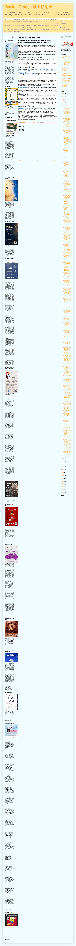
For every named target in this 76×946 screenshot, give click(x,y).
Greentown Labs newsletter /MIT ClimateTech (12, 27)
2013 (63, 480)
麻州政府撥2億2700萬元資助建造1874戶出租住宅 (66, 245)
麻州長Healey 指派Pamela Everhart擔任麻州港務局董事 (66, 123)
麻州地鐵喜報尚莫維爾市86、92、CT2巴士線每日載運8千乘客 (67, 127)
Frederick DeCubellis (23, 78)
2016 (63, 475)
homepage (44, 74)
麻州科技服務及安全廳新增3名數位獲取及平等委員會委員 (67, 131)
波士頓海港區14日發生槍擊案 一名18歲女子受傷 (67, 285)
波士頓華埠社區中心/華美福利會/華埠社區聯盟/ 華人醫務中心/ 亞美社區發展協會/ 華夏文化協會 (21, 21)
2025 (63, 94)
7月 (64, 105)
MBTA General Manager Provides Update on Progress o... (67, 304)
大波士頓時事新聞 (7, 19)
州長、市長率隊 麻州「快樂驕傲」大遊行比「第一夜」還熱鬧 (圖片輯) (66, 368)
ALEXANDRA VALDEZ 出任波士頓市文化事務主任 (67, 386)
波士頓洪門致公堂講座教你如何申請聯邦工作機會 (67, 256)
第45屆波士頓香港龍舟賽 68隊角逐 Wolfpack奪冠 (66, 331)
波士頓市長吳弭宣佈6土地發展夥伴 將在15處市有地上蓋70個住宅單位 (66, 324)
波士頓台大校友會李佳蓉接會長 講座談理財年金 (67, 147)
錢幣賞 (63, 88)
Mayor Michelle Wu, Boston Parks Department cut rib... (66, 164)
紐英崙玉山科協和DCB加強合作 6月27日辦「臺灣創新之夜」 (66, 218)
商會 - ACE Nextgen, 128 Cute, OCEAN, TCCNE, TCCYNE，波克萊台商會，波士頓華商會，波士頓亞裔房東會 (22, 25)
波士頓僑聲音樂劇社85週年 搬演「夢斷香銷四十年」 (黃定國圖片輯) (67, 444)
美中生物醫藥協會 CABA (66, 80)
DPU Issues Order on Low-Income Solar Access (66, 428)
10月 (64, 100)
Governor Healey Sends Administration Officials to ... (66, 188)
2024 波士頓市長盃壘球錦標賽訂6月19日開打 (66, 356)
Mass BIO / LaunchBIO (55, 27)
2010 (63, 484)
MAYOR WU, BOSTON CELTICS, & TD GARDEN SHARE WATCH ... (66, 424)
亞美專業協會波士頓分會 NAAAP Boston (66, 74)
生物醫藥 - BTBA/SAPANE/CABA (26, 27)
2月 (64, 461)
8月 (64, 103)
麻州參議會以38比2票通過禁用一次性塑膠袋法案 (66, 238)
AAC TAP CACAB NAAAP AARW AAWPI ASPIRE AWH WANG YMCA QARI (51, 21)
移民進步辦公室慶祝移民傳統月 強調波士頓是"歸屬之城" (67, 292)
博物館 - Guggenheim (55, 25)
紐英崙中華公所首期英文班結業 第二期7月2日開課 (67, 289)
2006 (63, 490)
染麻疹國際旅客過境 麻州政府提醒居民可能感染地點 (66, 112)
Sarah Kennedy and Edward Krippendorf (27, 73)
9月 (64, 102)
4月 (64, 458)
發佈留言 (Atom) (24, 162)
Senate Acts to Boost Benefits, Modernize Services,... (66, 315)
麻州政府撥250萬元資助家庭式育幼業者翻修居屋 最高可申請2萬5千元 (67, 120)
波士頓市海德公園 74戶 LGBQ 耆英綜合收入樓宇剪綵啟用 (66, 116)
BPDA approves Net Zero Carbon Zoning (66, 296)
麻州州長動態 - (63, 27)
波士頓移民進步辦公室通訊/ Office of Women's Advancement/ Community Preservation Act (33, 29)
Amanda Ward (21, 108)
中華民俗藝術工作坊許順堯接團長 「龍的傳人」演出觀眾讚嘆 (67, 448)
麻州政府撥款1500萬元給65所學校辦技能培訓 (66, 352)
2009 (63, 486)
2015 (63, 477)
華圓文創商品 (64, 86)
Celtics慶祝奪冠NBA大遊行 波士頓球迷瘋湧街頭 (66, 231)
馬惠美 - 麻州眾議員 (66, 29)
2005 (63, 492)
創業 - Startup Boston (45, 25)
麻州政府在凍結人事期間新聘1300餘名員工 (67, 253)
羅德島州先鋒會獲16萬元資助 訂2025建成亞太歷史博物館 (67, 242)
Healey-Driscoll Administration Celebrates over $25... (66, 151)
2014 (63, 478)
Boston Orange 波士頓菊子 (28, 6)
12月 (64, 97)
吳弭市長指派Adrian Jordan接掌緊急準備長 (66, 411)
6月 (63, 106)
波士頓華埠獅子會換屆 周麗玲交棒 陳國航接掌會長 (67, 263)
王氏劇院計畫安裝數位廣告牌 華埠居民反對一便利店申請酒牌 (67, 397)
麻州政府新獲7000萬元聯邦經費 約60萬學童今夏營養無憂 (66, 418)
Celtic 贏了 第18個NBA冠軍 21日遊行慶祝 (66, 270)
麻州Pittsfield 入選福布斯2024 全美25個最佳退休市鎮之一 (67, 440)
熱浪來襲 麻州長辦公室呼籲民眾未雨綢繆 (66, 273)
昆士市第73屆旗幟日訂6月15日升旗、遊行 (66, 393)
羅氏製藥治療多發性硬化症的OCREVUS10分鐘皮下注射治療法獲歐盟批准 (67, 192)
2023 (63, 464)
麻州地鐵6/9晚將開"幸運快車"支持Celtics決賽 (67, 404)
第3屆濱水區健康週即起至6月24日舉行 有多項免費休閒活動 (66, 282)
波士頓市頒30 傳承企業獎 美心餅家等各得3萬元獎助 (66, 407)
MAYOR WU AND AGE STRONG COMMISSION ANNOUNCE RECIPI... (67, 432)
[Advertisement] (9, 933)
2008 (63, 487)
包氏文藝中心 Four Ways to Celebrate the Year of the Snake (32, 19)
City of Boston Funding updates (66, 454)
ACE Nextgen (64, 61)
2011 (63, 483)
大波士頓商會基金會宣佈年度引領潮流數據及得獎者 (67, 311)
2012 (63, 481)
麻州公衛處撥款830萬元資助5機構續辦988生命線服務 (67, 134)
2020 (63, 469)
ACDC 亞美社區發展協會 (16, 19)
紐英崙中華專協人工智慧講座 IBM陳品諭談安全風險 (67, 235)
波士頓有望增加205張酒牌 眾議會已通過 (67, 452)
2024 (63, 96)
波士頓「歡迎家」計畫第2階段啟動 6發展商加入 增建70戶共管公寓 (67, 300)
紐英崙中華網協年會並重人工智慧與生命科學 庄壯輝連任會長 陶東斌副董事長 (67, 213)
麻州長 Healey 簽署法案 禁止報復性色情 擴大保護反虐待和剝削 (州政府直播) (66, 249)
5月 (63, 456)
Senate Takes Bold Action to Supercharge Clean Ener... (67, 176)
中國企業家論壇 (64, 85)
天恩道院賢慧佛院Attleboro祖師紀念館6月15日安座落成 (66, 260)
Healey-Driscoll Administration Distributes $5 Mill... (67, 308)
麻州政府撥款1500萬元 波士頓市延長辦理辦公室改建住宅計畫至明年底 (66, 180)
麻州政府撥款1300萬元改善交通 (66, 343)
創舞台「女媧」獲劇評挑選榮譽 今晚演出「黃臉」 (67, 389)
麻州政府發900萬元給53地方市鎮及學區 (67, 383)
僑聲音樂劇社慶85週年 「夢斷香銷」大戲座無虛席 (66, 414)
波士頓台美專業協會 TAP (66, 75)
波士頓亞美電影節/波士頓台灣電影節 (50, 19)
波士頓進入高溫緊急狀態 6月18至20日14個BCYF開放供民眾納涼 (67, 277)
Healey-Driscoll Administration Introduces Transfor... (66, 155)
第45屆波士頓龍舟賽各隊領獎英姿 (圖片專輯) (67, 328)
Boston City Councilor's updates (56, 29)
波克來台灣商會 (64, 84)
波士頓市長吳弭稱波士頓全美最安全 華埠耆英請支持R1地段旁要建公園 (67, 376)
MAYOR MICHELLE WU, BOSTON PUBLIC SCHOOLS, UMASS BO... (66, 335)
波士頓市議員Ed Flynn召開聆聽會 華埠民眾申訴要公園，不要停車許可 (67, 363)
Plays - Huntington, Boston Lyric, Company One (47, 23)
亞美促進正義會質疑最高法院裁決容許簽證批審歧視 (67, 225)
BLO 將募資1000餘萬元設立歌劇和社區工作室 (66, 184)
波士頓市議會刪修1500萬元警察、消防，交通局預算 (66, 401)
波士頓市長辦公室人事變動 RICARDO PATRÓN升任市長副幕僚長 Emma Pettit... (67, 142)
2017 (63, 474)
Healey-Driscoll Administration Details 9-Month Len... (66, 340)
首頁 (37, 160)
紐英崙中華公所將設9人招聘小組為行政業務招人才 (66, 437)
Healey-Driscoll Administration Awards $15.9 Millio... (66, 159)
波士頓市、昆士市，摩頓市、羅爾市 (10, 29)
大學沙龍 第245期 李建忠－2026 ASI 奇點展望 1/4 (12, 31)
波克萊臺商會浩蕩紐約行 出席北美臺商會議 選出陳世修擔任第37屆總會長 (67, 197)
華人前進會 (64, 70)
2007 (63, 489)
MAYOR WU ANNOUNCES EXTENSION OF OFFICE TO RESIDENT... (66, 201)
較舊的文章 (55, 160)
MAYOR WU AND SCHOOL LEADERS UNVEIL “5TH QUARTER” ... (66, 209)
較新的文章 (21, 160)
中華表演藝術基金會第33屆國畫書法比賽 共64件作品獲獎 (67, 228)
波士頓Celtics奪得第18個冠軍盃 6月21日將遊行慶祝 (67, 266)
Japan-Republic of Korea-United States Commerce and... (66, 168)
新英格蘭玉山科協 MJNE (66, 76)
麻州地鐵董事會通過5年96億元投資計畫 (66, 345)
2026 (63, 93)
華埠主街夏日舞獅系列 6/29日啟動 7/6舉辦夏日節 (67, 109)
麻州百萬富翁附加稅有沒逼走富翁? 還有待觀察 (67, 221)
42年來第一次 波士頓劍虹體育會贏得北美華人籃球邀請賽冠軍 (66, 372)
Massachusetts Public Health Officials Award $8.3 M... (66, 138)
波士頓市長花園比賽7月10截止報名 (66, 206)
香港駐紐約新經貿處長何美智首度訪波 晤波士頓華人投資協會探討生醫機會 (67, 349)
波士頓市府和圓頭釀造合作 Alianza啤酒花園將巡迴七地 (67, 380)
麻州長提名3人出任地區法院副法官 (66, 421)
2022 (63, 466)
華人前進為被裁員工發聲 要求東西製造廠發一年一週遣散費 (67, 359)
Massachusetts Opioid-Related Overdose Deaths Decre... (66, 320)
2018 (63, 472)
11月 (64, 99)
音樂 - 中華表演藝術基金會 (61, 23)
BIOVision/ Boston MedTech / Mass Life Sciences (41, 27)
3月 (63, 459)
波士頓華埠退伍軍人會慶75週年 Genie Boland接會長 (67, 172)
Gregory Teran (21, 87)
